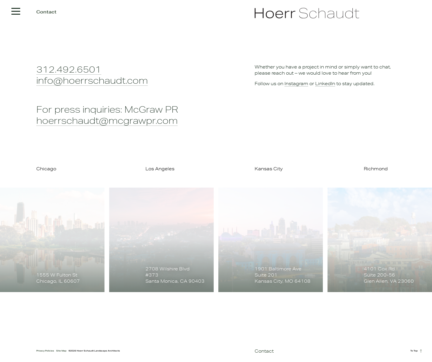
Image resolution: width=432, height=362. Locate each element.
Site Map (61, 350)
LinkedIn (325, 83)
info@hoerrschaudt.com (92, 80)
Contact (264, 351)
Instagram (296, 83)
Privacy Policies (45, 350)
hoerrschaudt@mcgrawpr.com (107, 120)
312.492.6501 (68, 69)
